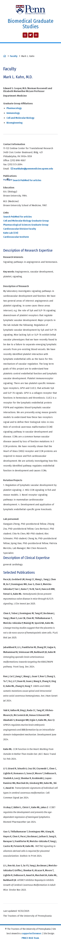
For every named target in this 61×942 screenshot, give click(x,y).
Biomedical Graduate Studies (30, 24)
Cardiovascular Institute (16, 236)
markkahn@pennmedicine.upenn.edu (33, 168)
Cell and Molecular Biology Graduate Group (26, 220)
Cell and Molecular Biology (20, 117)
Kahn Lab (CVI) (10, 232)
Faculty (13, 56)
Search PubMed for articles (22, 180)
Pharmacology (14, 108)
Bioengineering (14, 122)
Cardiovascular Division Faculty (19, 228)
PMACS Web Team (30, 938)
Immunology (13, 113)
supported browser (31, 933)
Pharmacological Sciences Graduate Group (25, 224)
